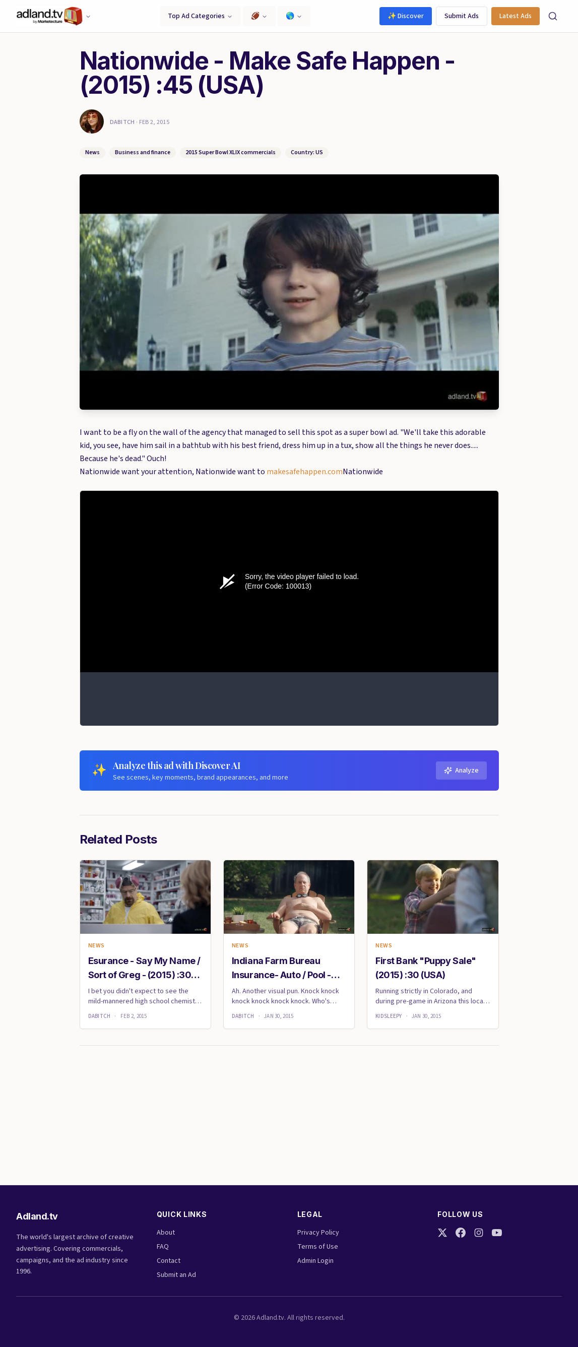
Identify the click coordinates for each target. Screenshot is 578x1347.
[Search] (553, 16)
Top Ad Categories (200, 16)
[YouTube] (497, 1233)
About (166, 1233)
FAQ (163, 1247)
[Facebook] (461, 1233)
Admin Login (315, 1261)
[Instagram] (479, 1233)
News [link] (96, 946)
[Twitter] (442, 1233)
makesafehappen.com (305, 471)
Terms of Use (317, 1247)
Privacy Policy (318, 1233)
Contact (168, 1261)
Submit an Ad (176, 1275)
